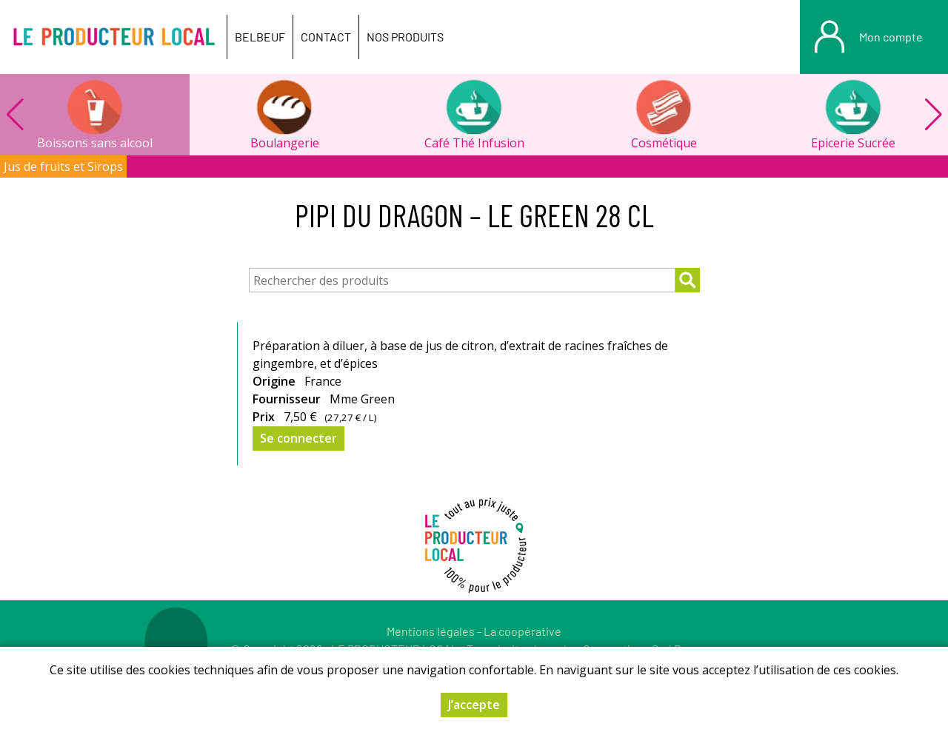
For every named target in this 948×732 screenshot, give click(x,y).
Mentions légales (431, 631)
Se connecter (298, 438)
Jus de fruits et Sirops (63, 166)
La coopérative (522, 631)
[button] (933, 114)
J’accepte (474, 704)
